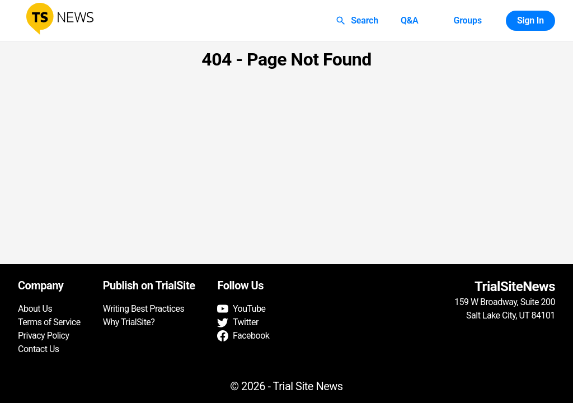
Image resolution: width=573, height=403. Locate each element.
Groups (467, 20)
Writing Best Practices (144, 308)
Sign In (530, 21)
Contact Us (38, 349)
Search (357, 20)
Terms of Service (49, 322)
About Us (35, 308)
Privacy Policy (43, 335)
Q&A (409, 20)
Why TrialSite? (129, 322)
